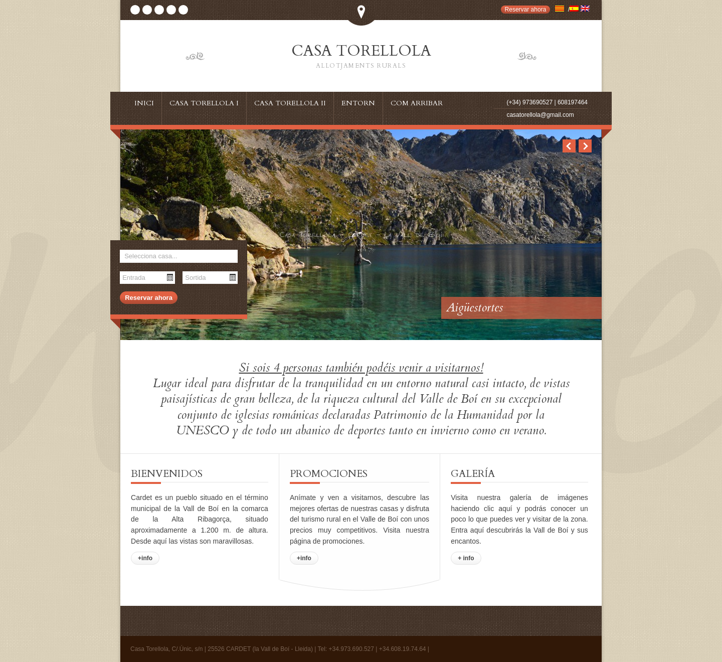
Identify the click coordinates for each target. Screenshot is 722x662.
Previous (569, 145)
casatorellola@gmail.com (540, 114)
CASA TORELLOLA (361, 56)
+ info (466, 558)
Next (585, 145)
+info (145, 558)
